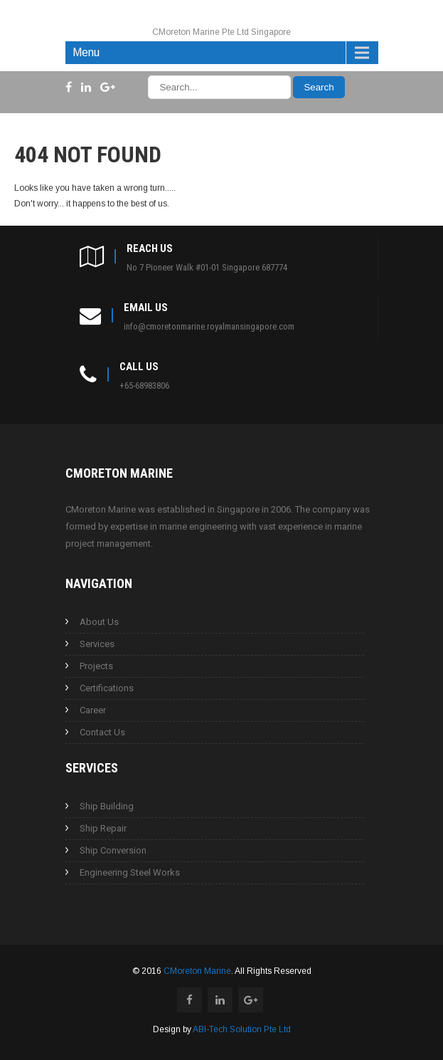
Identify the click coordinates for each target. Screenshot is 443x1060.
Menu (86, 52)
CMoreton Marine (197, 971)
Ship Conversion (113, 850)
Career (93, 710)
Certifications (107, 688)
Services (97, 644)
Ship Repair (103, 828)
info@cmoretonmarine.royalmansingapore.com (209, 326)
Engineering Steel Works (130, 872)
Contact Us (102, 732)
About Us (99, 621)
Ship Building (107, 806)
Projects (96, 666)
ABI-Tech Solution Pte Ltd (242, 1029)
